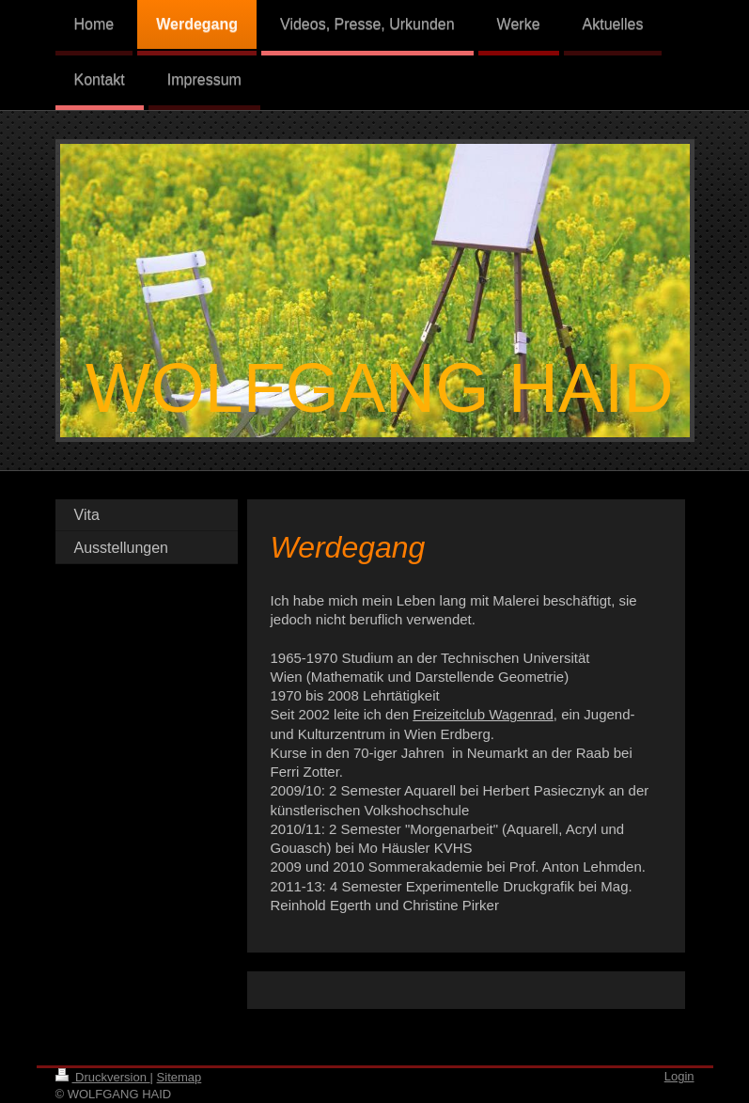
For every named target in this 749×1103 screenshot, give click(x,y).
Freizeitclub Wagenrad (483, 714)
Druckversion (102, 1077)
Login (679, 1076)
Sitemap (179, 1077)
